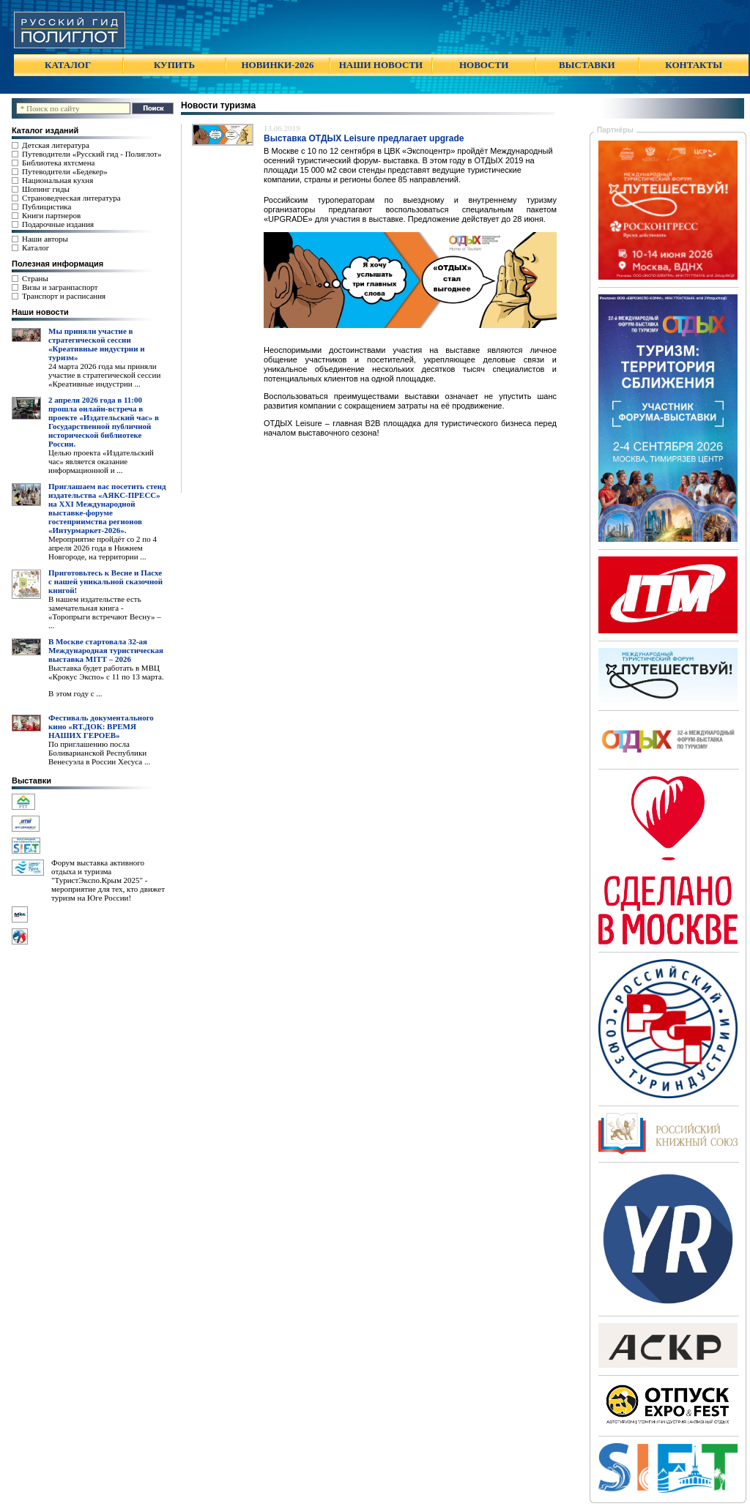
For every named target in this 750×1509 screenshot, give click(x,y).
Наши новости (40, 312)
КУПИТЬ (174, 64)
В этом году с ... (75, 693)
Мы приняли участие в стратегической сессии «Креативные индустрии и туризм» (96, 344)
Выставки (31, 780)
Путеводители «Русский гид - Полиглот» (91, 153)
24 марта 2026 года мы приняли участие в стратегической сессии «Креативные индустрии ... (104, 375)
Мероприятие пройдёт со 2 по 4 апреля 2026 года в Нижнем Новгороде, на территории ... (102, 547)
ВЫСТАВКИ (587, 64)
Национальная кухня (57, 180)
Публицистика (46, 206)
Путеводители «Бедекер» (65, 171)
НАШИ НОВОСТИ (381, 64)
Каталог (35, 247)
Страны (35, 278)
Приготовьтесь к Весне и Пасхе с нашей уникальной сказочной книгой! (105, 581)
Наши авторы (45, 238)
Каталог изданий (45, 130)
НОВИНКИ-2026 (277, 64)
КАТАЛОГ (68, 64)
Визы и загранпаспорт (60, 287)
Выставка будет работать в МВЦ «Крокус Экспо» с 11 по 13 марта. (106, 672)
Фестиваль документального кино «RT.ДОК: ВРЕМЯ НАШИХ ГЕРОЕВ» (101, 726)
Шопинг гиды (46, 189)
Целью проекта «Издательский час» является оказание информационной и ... (101, 461)
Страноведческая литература (71, 197)
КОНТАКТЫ (693, 64)
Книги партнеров (51, 215)
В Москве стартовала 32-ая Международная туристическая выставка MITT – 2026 (105, 650)
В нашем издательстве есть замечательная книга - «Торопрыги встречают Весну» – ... (104, 612)
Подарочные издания (58, 224)
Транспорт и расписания (63, 295)
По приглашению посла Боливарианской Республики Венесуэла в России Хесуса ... (99, 752)
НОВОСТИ (483, 64)
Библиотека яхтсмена (58, 162)
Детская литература (55, 145)
